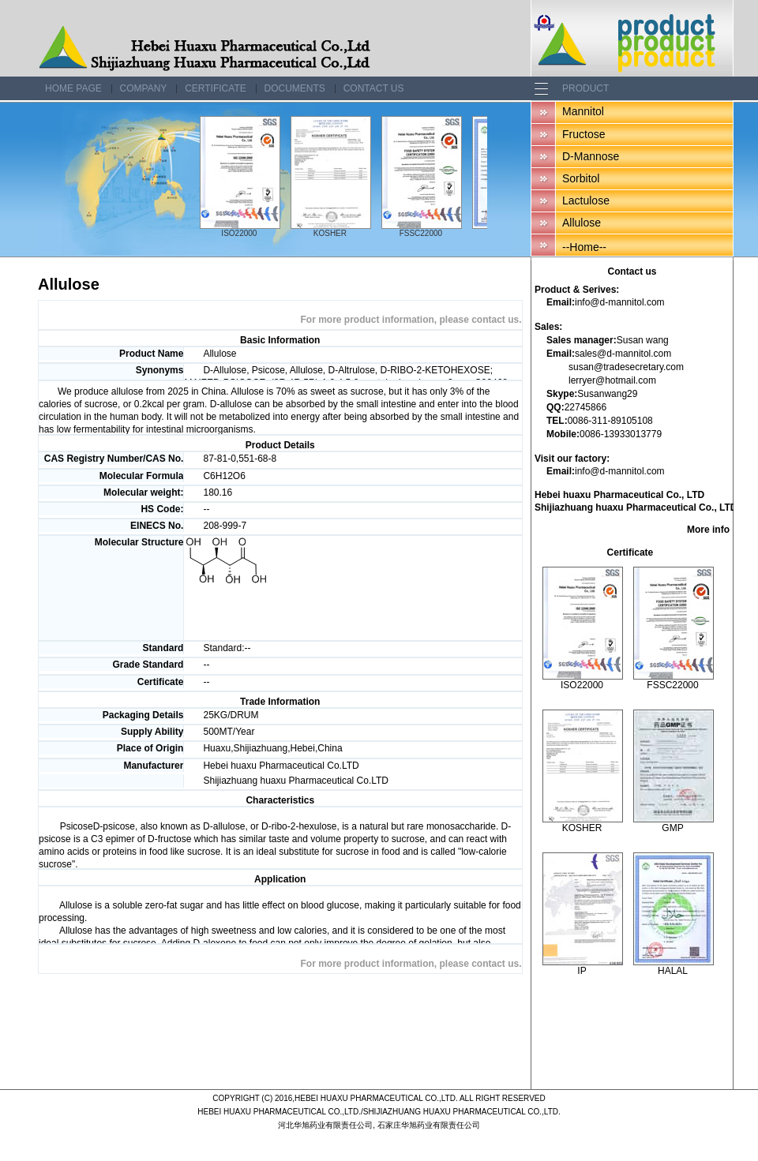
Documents (295, 88)
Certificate (215, 88)
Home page (73, 88)
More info (708, 529)
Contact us (373, 88)
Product (585, 88)
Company (143, 88)
